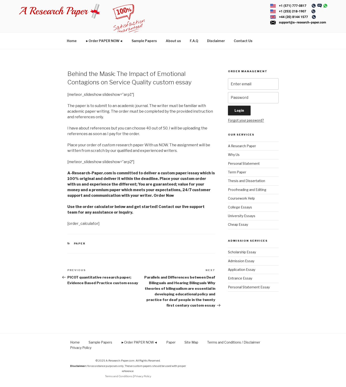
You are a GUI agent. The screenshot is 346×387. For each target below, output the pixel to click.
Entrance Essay (240, 278)
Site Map (191, 342)
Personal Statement (244, 163)
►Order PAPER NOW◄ (104, 41)
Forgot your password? (246, 120)
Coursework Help (241, 198)
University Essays (241, 216)
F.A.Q (194, 41)
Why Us (234, 155)
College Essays (240, 207)
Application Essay (241, 270)
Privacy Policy (80, 348)
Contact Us (243, 41)
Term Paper (237, 172)
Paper (80, 243)
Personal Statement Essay (249, 287)
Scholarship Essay (242, 252)
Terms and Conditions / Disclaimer (233, 342)
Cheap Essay (238, 224)
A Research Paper (242, 146)
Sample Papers (144, 41)
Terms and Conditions (119, 376)
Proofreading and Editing (247, 190)
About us (173, 41)
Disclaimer (216, 41)
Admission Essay (241, 261)
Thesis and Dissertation (246, 181)
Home (72, 41)
